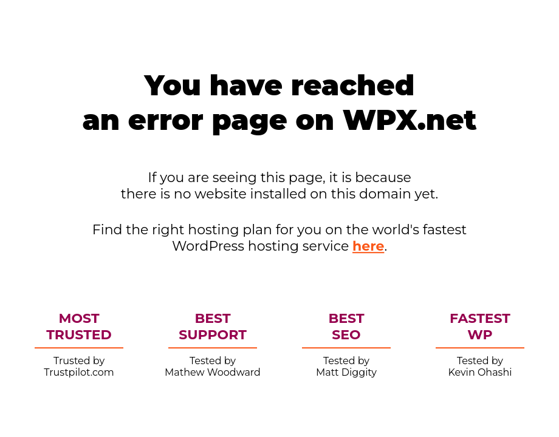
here (368, 246)
